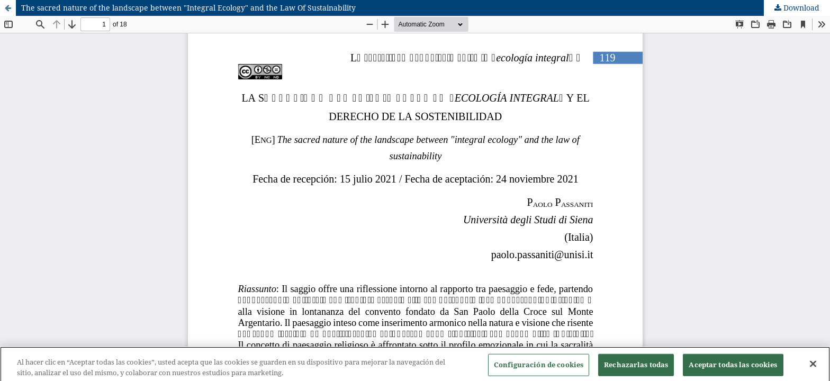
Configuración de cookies (538, 369)
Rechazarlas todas (636, 369)
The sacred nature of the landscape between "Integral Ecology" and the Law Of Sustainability (188, 8)
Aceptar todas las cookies (733, 369)
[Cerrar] (813, 368)
